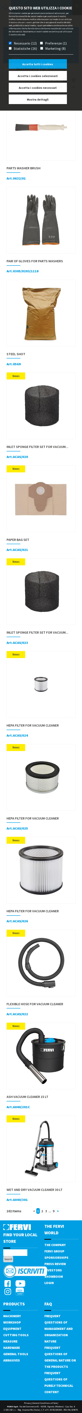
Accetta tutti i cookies (37, 64)
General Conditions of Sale (45, 1403)
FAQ (48, 1304)
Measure (10, 1341)
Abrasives (11, 1360)
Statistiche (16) (25, 48)
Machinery (12, 1316)
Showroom (53, 1276)
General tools (15, 1354)
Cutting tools (16, 1335)
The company (55, 1245)
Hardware (11, 1348)
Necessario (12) (25, 43)
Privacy (27, 1403)
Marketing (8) (55, 48)
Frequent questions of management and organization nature (58, 1328)
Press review (55, 1264)
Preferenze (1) (56, 43)
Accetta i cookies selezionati (38, 76)
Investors (53, 1270)
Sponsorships (56, 1257)
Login (49, 1283)
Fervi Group (54, 1251)
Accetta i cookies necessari (38, 88)
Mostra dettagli (38, 99)
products (14, 1304)
